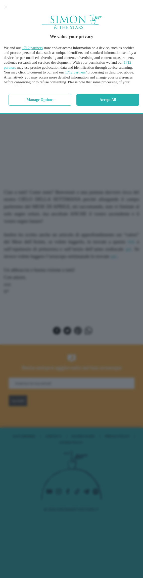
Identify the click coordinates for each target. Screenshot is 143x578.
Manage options (40, 100)
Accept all (108, 100)
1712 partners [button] (32, 48)
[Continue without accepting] (6, 7)
